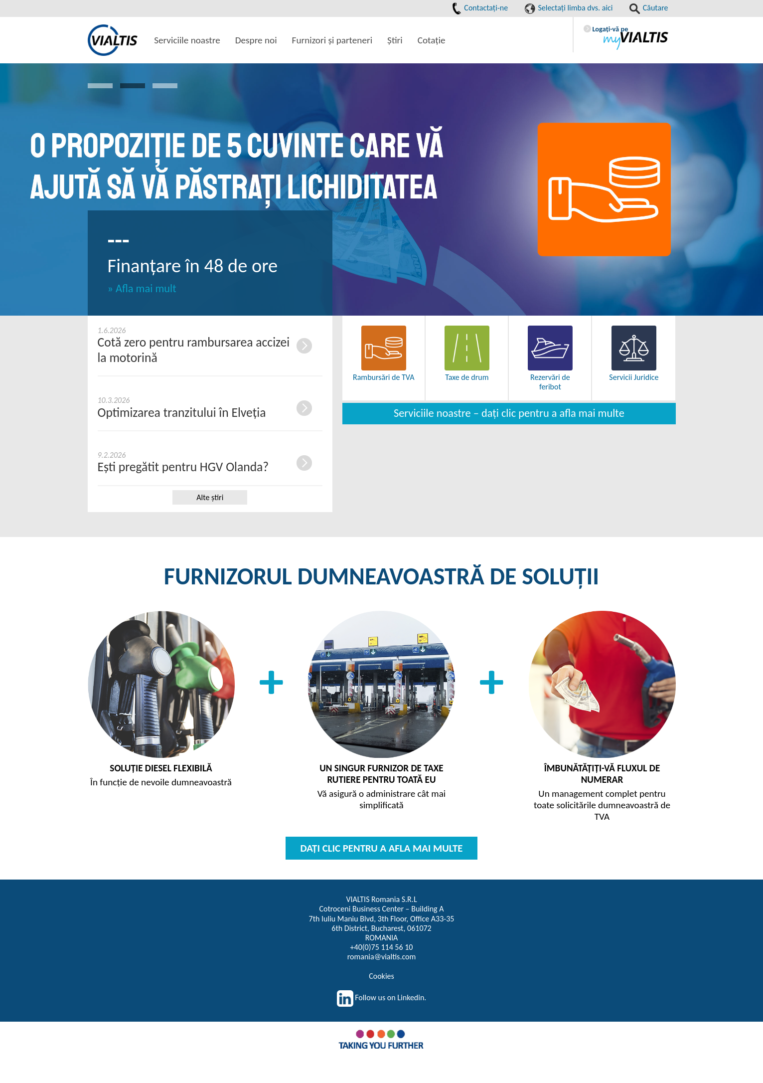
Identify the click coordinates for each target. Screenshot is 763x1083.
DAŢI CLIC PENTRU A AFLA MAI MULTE (382, 848)
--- (119, 239)
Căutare (648, 7)
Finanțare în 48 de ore (193, 265)
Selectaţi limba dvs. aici (569, 7)
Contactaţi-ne (480, 7)
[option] (381, 189)
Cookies (381, 976)
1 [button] (100, 85)
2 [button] (132, 85)
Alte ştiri (209, 497)
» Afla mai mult (142, 288)
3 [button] (165, 85)
